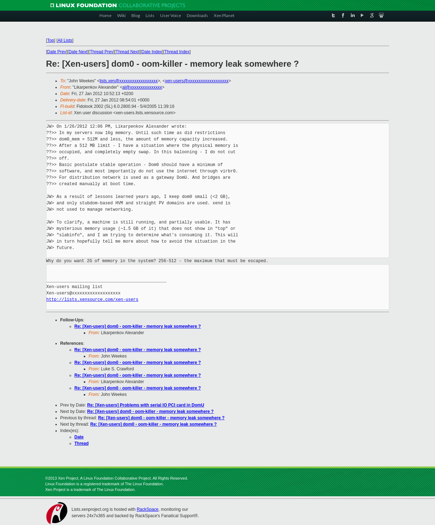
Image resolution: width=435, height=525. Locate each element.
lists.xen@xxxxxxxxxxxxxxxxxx (128, 80)
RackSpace (147, 509)
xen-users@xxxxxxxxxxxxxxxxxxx (197, 80)
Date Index (151, 51)
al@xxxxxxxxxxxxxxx (142, 87)
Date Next (78, 51)
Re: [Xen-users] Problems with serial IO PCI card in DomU (145, 405)
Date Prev (56, 51)
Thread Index (177, 51)
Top (50, 40)
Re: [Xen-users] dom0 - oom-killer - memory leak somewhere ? (138, 326)
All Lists (65, 40)
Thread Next (127, 51)
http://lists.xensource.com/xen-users (92, 300)
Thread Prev (101, 51)
